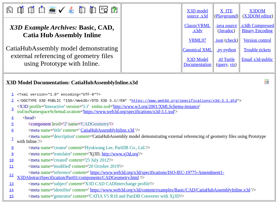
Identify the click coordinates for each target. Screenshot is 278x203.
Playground (226, 16)
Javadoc (226, 30)
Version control (257, 40)
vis (232, 64)
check (231, 40)
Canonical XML (197, 49)
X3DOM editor (258, 16)
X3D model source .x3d (197, 13)
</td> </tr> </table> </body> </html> (139, 137)
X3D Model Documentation (197, 62)
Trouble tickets (257, 49)
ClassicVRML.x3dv (197, 28)
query (223, 64)
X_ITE (226, 10)
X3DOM (257, 10)
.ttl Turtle (226, 59)
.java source (226, 25)
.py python (226, 49)
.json (219, 40)
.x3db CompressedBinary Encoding (257, 28)
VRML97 (197, 40)
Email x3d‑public (257, 59)
